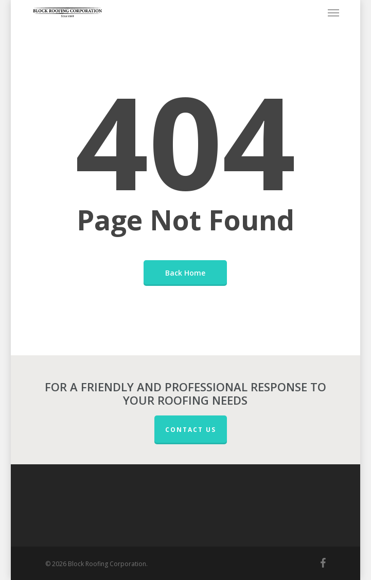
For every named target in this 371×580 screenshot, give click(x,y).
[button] (333, 12)
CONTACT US (190, 429)
